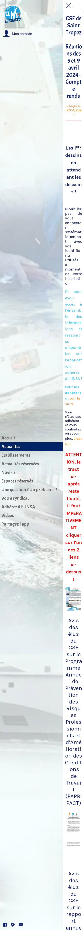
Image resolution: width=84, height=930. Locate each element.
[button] (17, 34)
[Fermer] (68, 5)
